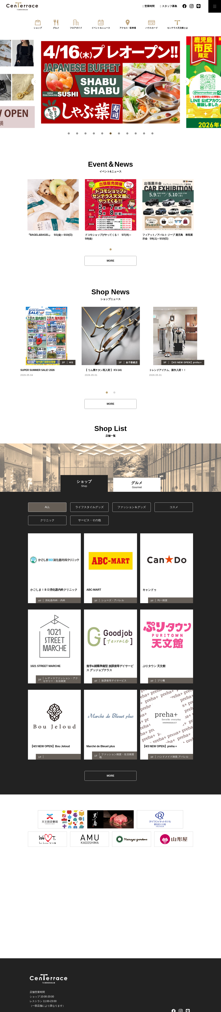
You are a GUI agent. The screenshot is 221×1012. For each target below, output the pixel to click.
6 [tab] (111, 133)
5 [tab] (102, 133)
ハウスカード (151, 28)
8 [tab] (127, 133)
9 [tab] (136, 133)
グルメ (56, 28)
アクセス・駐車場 (127, 28)
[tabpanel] (110, 82)
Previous (35, 81)
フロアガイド (76, 28)
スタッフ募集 (169, 6)
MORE (110, 260)
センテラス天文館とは (177, 28)
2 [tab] (77, 133)
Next (186, 81)
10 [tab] (144, 133)
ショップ (38, 28)
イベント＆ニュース (101, 28)
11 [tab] (152, 133)
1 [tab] (69, 133)
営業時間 (149, 6)
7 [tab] (119, 133)
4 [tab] (94, 133)
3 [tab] (85, 133)
